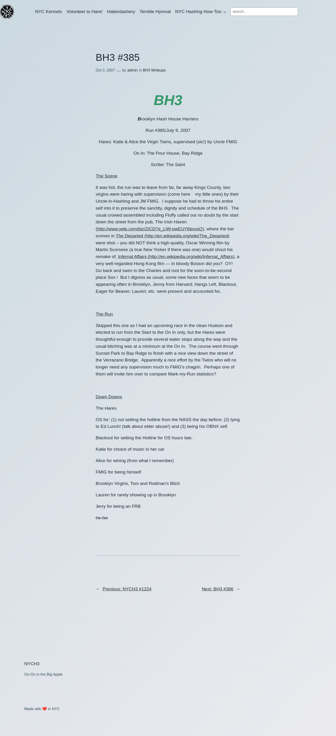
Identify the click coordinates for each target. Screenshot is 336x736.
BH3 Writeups (154, 70)
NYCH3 (31, 663)
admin (132, 70)
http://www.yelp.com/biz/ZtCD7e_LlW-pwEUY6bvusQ (150, 228)
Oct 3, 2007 (105, 70)
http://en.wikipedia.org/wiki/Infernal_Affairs (191, 256)
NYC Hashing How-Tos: (198, 11)
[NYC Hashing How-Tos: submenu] (224, 11)
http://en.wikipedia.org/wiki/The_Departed (187, 235)
